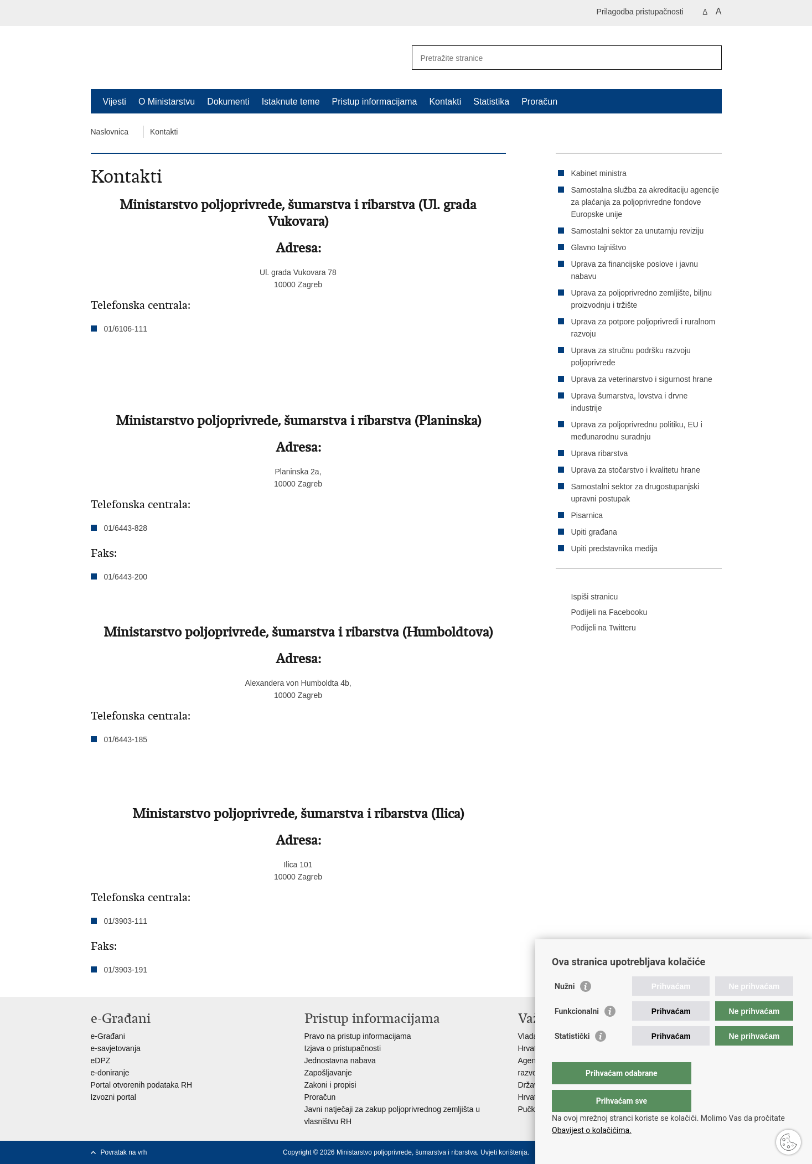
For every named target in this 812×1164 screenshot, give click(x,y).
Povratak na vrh (124, 1152)
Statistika (491, 101)
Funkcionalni (577, 1033)
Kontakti (445, 101)
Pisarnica (587, 515)
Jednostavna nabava (340, 1060)
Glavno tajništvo (599, 247)
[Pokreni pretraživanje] (709, 57)
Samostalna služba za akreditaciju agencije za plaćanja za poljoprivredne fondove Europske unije (645, 202)
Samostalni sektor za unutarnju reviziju (637, 230)
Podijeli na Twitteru (596, 628)
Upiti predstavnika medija (614, 548)
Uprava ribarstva (599, 453)
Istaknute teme (291, 101)
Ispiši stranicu (587, 597)
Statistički (572, 1058)
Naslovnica (109, 131)
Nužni (565, 1008)
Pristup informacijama (374, 101)
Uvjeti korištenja (503, 1152)
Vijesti (114, 101)
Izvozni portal (113, 1097)
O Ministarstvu (166, 101)
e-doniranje (110, 1072)
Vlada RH (534, 1036)
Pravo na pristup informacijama (357, 1036)
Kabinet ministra (599, 173)
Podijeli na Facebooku (602, 613)
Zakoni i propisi (330, 1084)
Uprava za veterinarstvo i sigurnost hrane (641, 379)
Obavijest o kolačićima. (592, 1130)
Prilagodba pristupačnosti (640, 11)
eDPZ (101, 1060)
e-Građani (108, 1036)
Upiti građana (594, 531)
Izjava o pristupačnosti (342, 1048)
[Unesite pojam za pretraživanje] (555, 58)
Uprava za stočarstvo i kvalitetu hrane (635, 469)
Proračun (539, 101)
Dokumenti (228, 101)
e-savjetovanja (116, 1048)
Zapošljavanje (328, 1072)
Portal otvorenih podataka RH (142, 1084)
